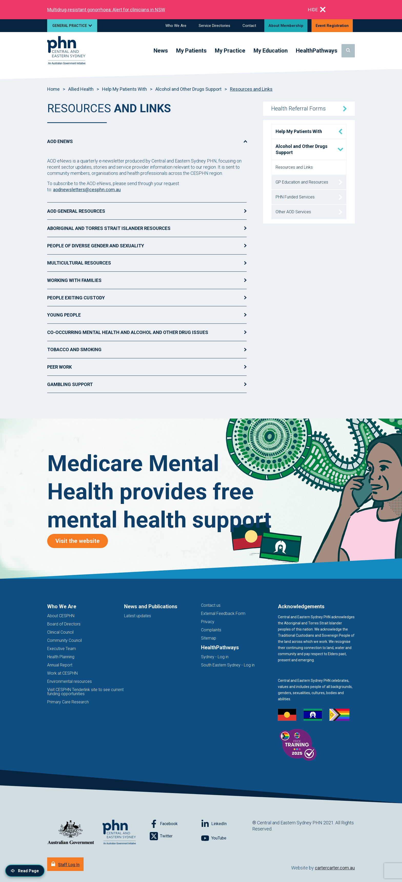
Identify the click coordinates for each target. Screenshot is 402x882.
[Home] (66, 50)
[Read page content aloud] (25, 871)
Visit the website (81, 540)
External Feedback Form (223, 613)
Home (53, 89)
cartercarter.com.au (335, 867)
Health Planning (60, 656)
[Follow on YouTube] (226, 838)
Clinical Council (60, 632)
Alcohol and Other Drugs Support (188, 89)
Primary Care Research (68, 701)
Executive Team (61, 648)
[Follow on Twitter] (175, 836)
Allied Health (81, 89)
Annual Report (59, 665)
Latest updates (137, 615)
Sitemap (208, 638)
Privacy (207, 621)
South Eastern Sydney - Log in (228, 665)
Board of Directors (64, 624)
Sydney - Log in (214, 656)
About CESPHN (60, 615)
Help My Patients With (124, 89)
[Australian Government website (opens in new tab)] (70, 832)
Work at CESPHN (62, 673)
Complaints (211, 629)
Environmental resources (69, 681)
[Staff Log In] (65, 864)
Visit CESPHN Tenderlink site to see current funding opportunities (85, 691)
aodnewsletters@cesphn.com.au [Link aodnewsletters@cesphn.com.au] (87, 189)
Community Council (64, 640)
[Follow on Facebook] (175, 824)
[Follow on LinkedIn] (226, 824)
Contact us (210, 605)
